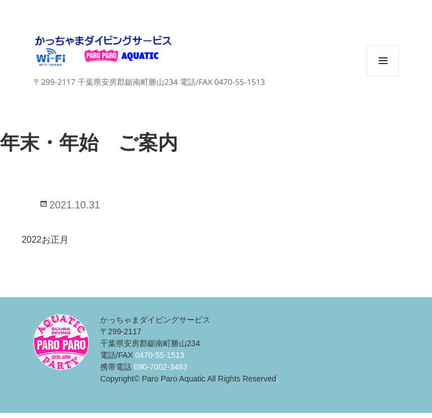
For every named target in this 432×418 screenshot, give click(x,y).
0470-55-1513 (159, 355)
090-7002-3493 (160, 366)
